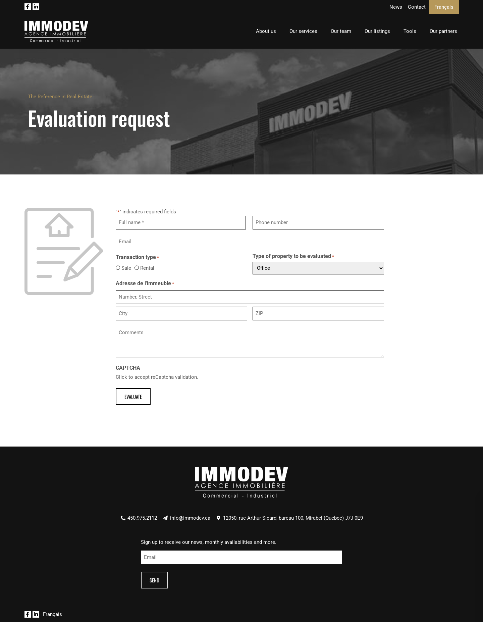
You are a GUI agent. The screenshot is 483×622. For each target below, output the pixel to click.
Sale (123, 267)
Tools (410, 31)
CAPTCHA (128, 367)
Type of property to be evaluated (293, 256)
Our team (341, 31)
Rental (147, 267)
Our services (303, 31)
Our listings (377, 31)
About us (266, 31)
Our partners (443, 31)
